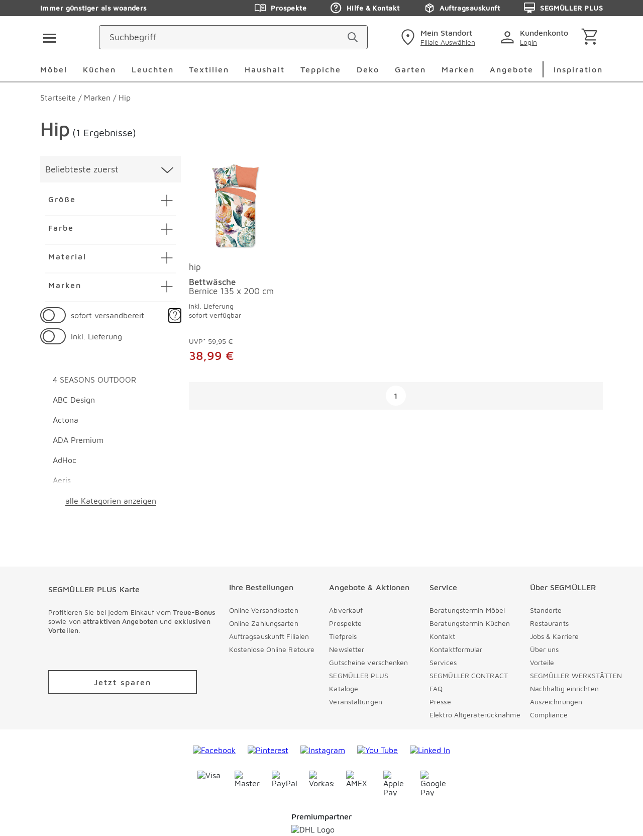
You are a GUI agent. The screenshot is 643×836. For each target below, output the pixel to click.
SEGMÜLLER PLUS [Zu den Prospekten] (563, 8)
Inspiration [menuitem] (578, 69)
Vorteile (542, 662)
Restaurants (549, 623)
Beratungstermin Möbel (467, 610)
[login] (536, 37)
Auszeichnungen (556, 701)
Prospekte (345, 623)
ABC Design (74, 399)
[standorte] (437, 37)
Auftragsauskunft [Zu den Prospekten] (461, 8)
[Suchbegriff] (281, 37)
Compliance (549, 714)
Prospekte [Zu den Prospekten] (280, 8)
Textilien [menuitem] (209, 69)
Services (443, 662)
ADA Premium (78, 439)
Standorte (546, 610)
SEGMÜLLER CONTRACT (469, 675)
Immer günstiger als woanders (93, 8)
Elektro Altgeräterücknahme (475, 714)
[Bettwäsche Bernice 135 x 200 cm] (234, 206)
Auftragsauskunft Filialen (269, 636)
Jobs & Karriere (554, 636)
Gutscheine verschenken (368, 662)
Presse (440, 701)
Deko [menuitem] (368, 69)
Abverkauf (346, 610)
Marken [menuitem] (458, 69)
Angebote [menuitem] (511, 69)
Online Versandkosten (263, 610)
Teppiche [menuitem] (320, 69)
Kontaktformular (456, 649)
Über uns (544, 649)
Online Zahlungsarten (263, 623)
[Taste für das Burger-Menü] (46, 37)
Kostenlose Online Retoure (272, 649)
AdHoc (64, 460)
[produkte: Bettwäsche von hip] (234, 271)
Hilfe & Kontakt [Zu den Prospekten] (365, 8)
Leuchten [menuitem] (153, 69)
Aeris (62, 480)
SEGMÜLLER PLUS (358, 675)
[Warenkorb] (591, 37)
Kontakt (442, 636)
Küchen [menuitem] (99, 69)
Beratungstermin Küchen (470, 623)
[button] (175, 315)
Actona (65, 419)
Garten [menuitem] (410, 69)
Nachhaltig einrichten (564, 688)
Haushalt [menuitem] (265, 69)
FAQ (436, 688)
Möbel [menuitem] (53, 69)
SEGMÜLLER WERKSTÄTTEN (576, 675)
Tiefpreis (343, 636)
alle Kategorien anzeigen (110, 500)
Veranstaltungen (355, 701)
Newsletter (346, 649)
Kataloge (343, 688)
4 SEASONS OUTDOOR (94, 379)
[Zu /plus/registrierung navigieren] (122, 682)
